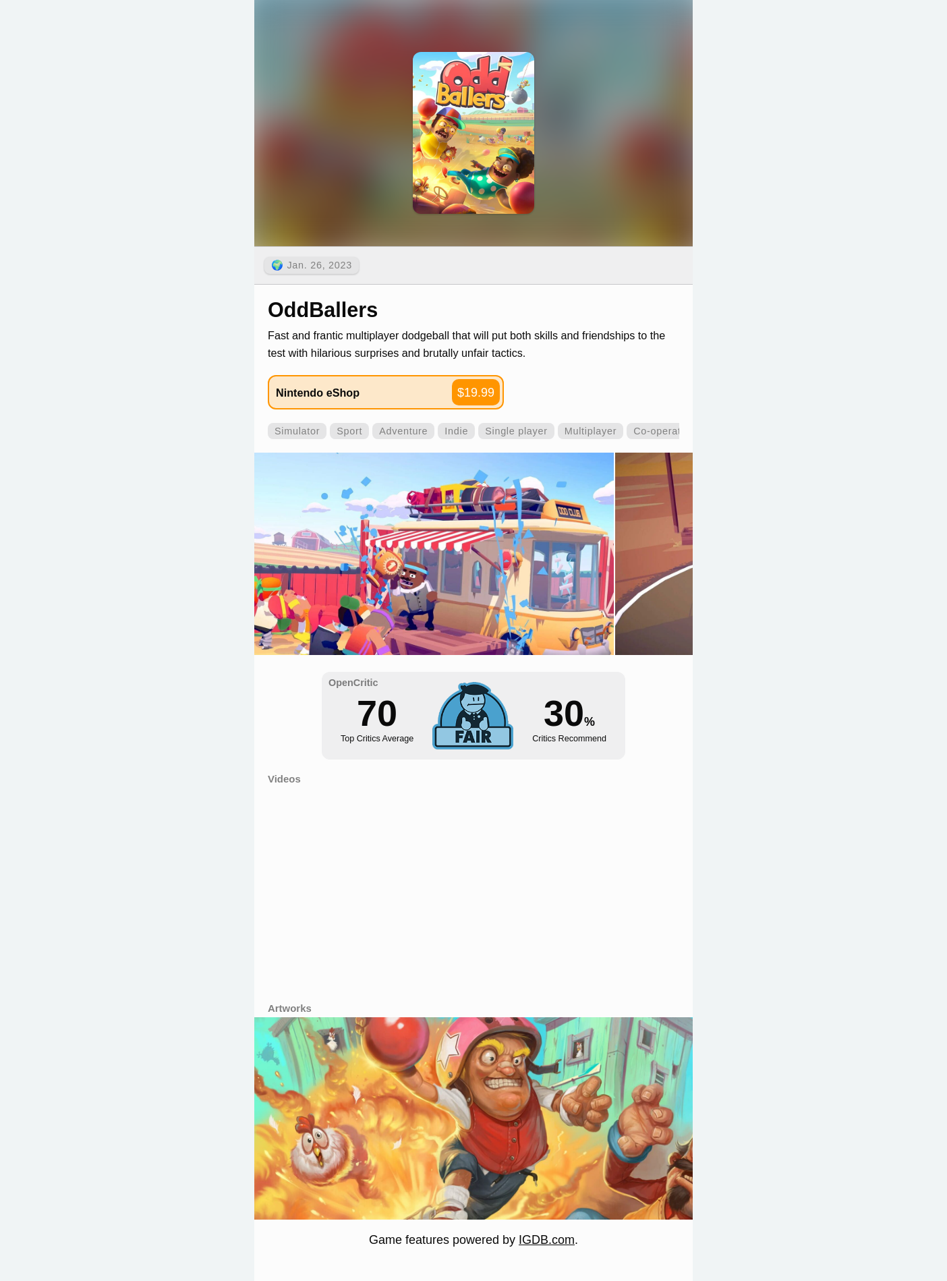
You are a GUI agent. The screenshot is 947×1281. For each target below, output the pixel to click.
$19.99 (475, 392)
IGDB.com (547, 1240)
